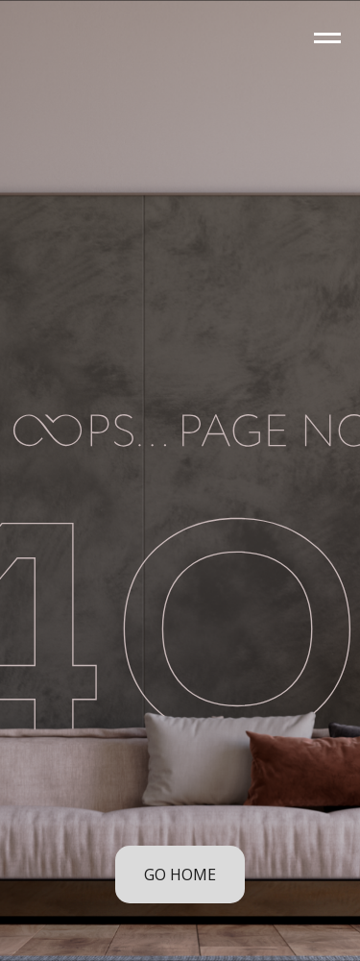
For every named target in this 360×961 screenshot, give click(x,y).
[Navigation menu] (327, 38)
